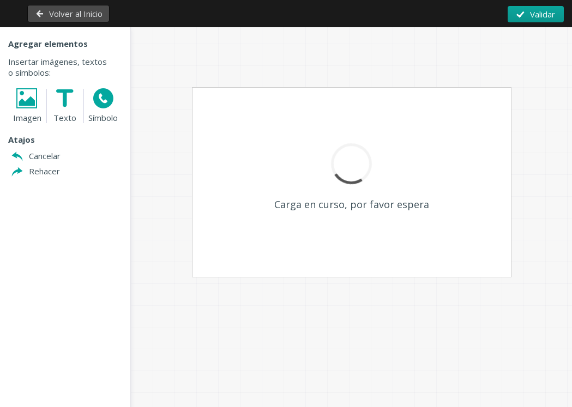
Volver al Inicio (76, 13)
